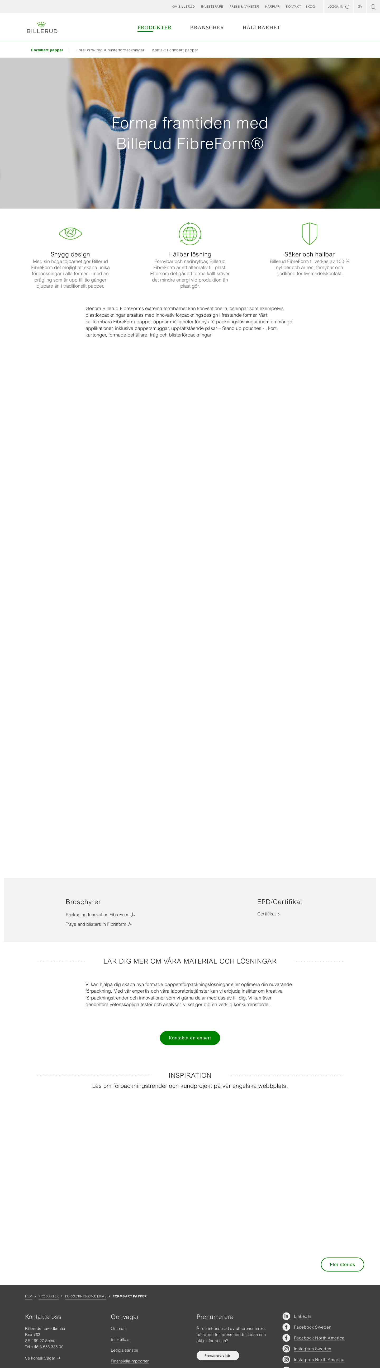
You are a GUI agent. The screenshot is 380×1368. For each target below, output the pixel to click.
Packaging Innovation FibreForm (98, 914)
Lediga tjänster (125, 1350)
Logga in (335, 6)
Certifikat (266, 913)
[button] (183, 6)
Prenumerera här (218, 1355)
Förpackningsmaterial (86, 1296)
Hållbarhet (261, 27)
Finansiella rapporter (130, 1361)
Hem (28, 1296)
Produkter (154, 27)
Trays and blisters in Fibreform (96, 924)
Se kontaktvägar (40, 1358)
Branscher (207, 27)
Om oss (118, 1328)
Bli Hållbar (120, 1339)
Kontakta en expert (190, 1037)
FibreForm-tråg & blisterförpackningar (110, 50)
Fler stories (342, 1264)
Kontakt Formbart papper (175, 50)
